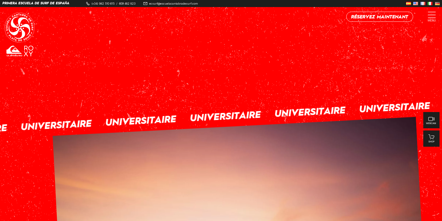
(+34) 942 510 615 (102, 3)
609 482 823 (127, 3)
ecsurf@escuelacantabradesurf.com (173, 3)
